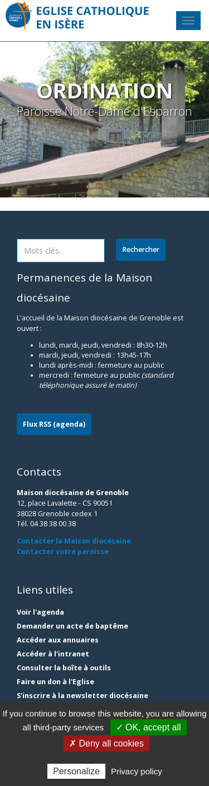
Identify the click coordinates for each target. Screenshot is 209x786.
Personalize (76, 771)
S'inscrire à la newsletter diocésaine (82, 695)
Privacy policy (136, 771)
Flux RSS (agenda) (54, 424)
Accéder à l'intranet (53, 654)
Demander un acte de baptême (72, 626)
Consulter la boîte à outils (64, 668)
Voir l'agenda (40, 612)
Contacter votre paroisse (63, 551)
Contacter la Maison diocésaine (74, 541)
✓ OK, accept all (148, 727)
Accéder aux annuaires (58, 640)
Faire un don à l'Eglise (55, 681)
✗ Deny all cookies (106, 743)
